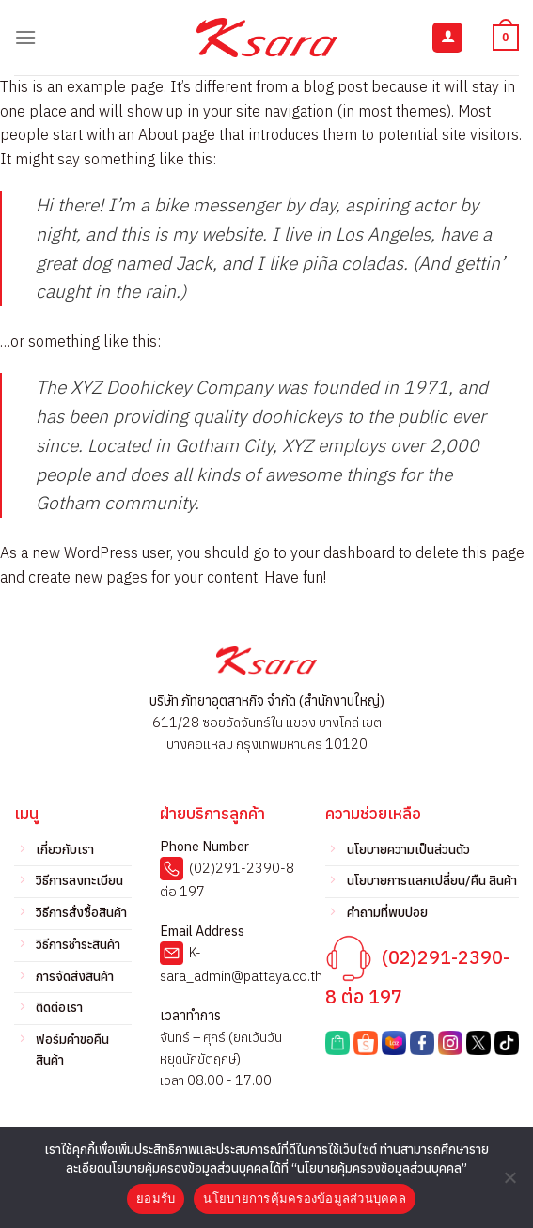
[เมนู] (25, 37)
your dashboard (342, 552)
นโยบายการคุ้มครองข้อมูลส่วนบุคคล (304, 1198)
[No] (509, 1183)
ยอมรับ (155, 1198)
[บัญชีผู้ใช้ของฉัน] (447, 38)
